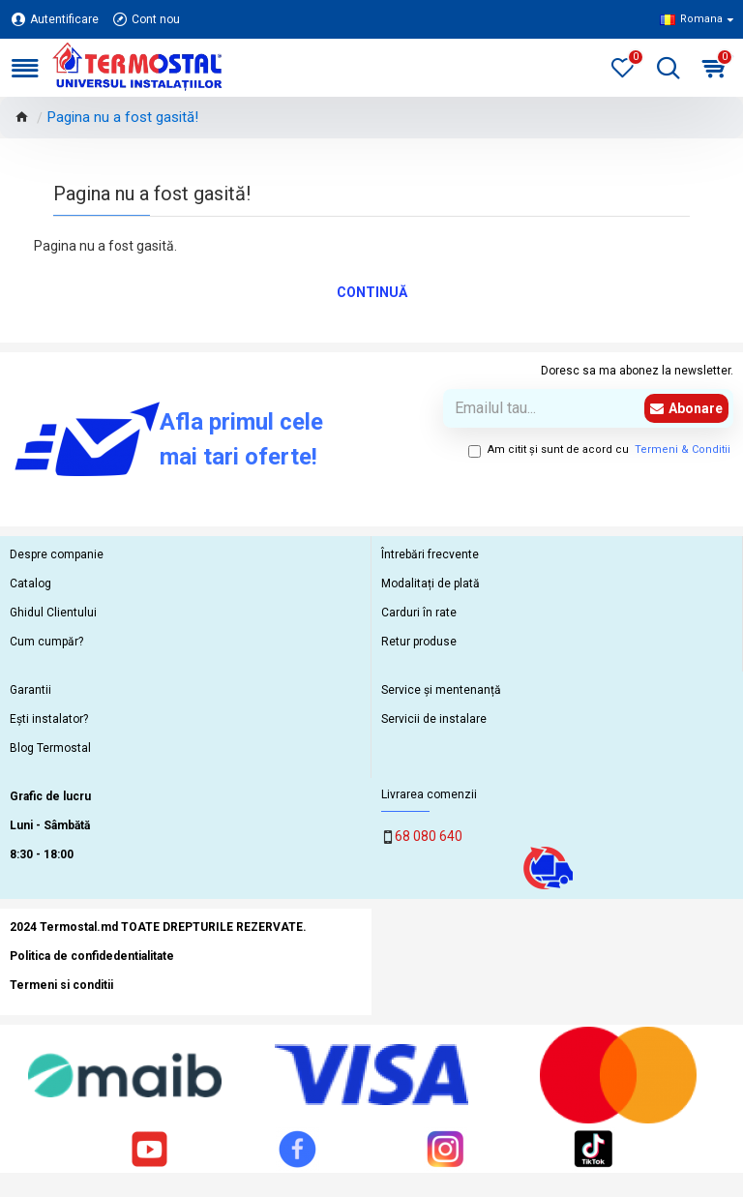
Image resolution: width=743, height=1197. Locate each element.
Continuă (372, 292)
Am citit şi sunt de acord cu (600, 450)
